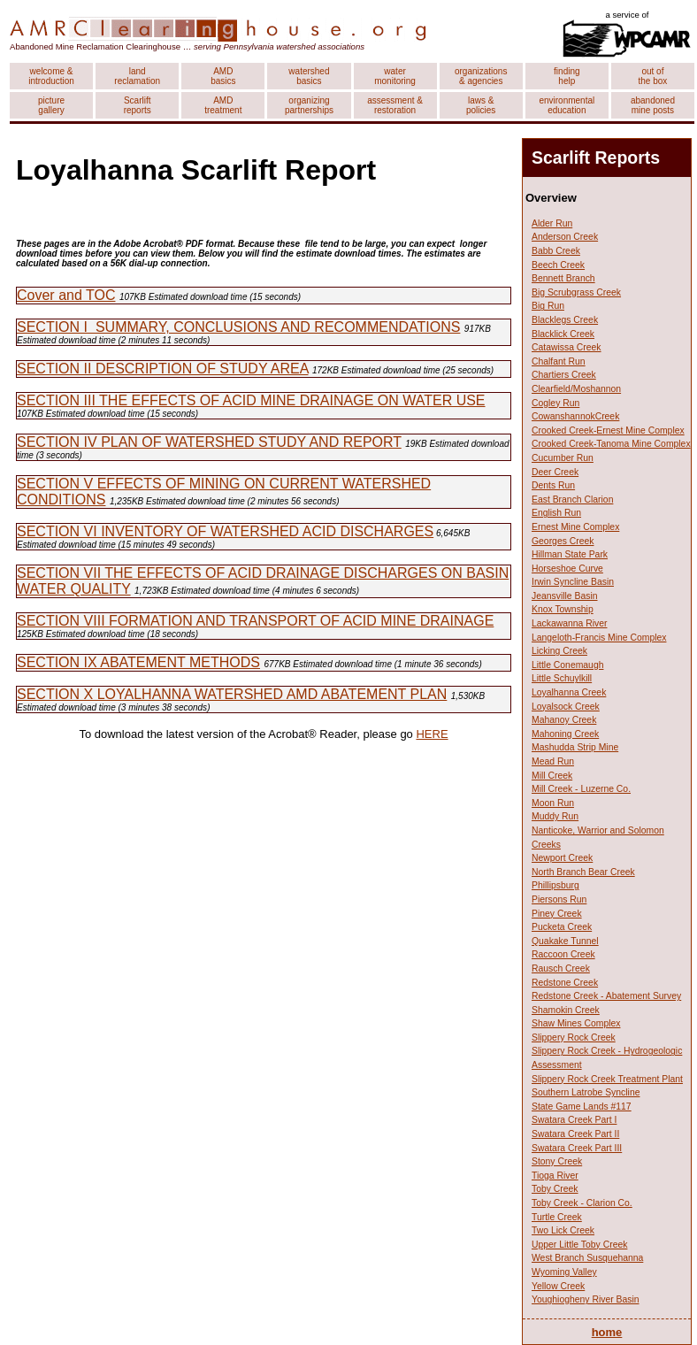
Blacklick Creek (563, 334)
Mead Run (553, 761)
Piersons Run (559, 899)
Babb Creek (556, 251)
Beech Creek (558, 265)
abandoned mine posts (653, 105)
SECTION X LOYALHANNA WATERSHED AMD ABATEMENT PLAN (232, 694)
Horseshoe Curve (567, 568)
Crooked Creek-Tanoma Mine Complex (611, 444)
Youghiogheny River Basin (586, 1299)
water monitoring (395, 76)
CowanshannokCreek (575, 416)
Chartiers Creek (564, 375)
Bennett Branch (563, 278)
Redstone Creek (565, 983)
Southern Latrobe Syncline (586, 1092)
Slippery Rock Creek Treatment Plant (607, 1079)
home (607, 1332)
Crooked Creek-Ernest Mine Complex (608, 430)
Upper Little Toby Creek (579, 1244)
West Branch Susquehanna (587, 1258)
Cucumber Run (563, 458)
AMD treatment (222, 105)
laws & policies (480, 105)
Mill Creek (552, 775)
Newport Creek (562, 858)
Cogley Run (555, 403)
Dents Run (553, 485)
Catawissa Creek (566, 347)
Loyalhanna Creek (569, 692)
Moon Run (553, 803)
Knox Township (563, 609)
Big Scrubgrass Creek (576, 292)
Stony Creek (557, 1161)
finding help (566, 76)
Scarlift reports (137, 105)
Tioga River (555, 1175)
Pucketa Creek (562, 927)
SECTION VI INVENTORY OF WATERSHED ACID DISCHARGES (225, 531)
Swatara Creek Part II (575, 1134)
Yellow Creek (558, 1286)
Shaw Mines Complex (576, 1023)
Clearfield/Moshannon (576, 389)
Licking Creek (559, 651)
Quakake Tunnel (565, 941)
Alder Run (552, 223)
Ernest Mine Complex (575, 527)
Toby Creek (555, 1189)
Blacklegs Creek (565, 320)
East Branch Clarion (572, 499)
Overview (551, 197)
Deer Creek (555, 472)
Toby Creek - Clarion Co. (582, 1203)
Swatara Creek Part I (574, 1120)
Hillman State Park (570, 554)
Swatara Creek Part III (577, 1148)
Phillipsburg (555, 885)
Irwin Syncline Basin (573, 582)
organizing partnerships (309, 105)
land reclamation (137, 76)
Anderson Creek (565, 237)
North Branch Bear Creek (583, 872)
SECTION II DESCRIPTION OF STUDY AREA (163, 368)
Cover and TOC (66, 295)
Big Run (548, 306)
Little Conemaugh (567, 665)
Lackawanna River (569, 623)
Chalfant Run (559, 361)
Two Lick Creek (563, 1230)
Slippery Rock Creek (574, 1037)
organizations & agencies (481, 76)
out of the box (653, 76)
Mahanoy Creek (564, 720)
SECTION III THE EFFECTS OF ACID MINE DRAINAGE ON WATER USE (251, 400)
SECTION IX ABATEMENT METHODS (138, 662)
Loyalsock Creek (566, 706)
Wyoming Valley (564, 1272)
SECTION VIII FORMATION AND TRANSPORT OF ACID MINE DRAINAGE (255, 620)
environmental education (566, 105)
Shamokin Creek (566, 1010)
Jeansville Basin (565, 596)
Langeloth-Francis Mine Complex (599, 637)
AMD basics (223, 76)
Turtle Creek (557, 1217)
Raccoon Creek (563, 954)
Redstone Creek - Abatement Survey (606, 996)
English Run (556, 513)
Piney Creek (557, 913)
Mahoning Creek (565, 734)
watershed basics (308, 76)
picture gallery (51, 105)
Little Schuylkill (562, 678)
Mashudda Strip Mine (575, 747)
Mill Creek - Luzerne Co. (581, 789)
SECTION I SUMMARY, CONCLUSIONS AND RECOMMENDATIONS (238, 326)
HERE (432, 734)
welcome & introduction (51, 76)
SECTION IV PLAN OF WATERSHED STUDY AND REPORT (209, 442)
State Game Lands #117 (582, 1106)
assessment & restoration (395, 105)
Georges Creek (563, 541)
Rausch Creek (561, 968)
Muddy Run (555, 816)
